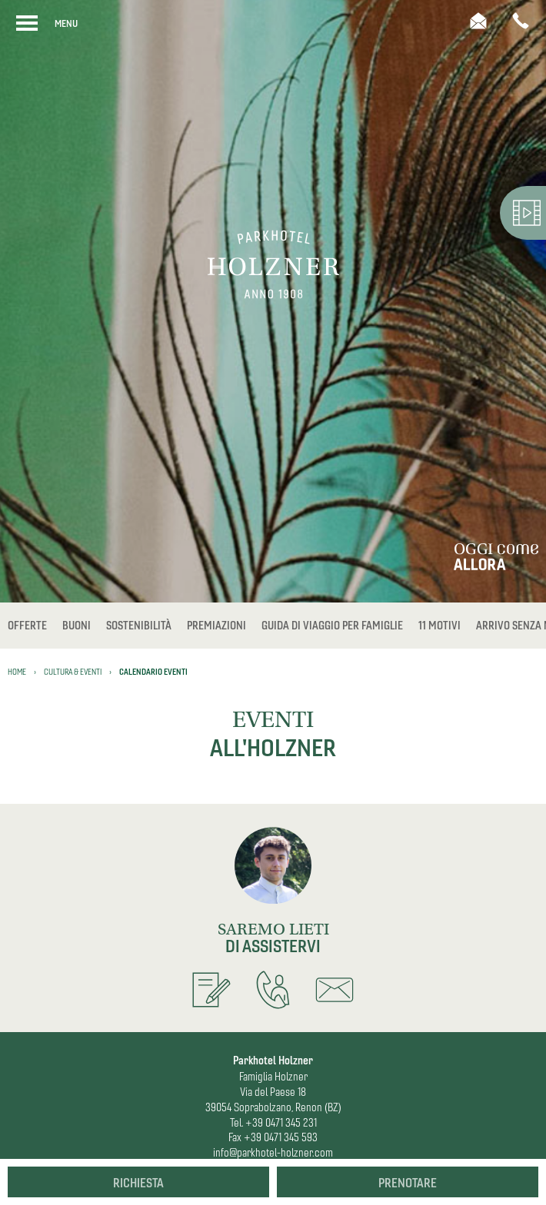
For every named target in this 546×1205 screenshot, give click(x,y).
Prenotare (407, 1182)
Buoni (76, 625)
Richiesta (138, 1182)
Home (17, 671)
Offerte (27, 625)
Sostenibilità (138, 625)
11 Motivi (439, 625)
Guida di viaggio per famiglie (332, 625)
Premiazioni (216, 625)
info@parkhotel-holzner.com (273, 1153)
